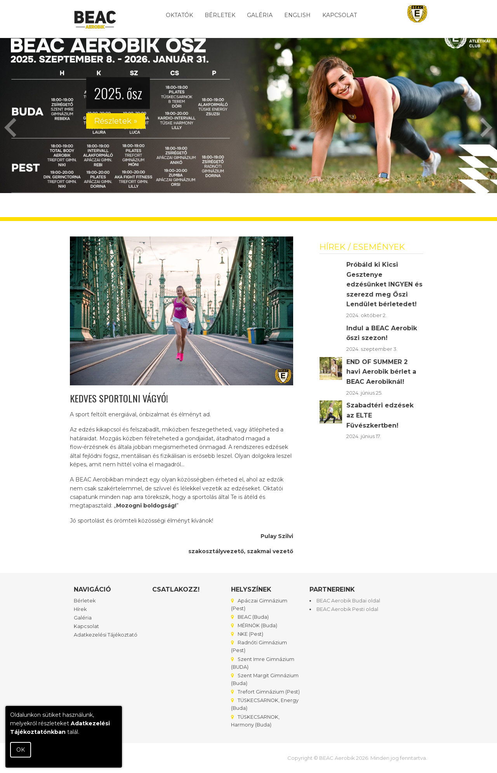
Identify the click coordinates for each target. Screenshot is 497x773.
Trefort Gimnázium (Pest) (265, 692)
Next (486, 127)
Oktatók (179, 15)
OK (20, 749)
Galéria (260, 15)
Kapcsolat (339, 15)
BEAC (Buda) (250, 617)
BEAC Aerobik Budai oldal (348, 601)
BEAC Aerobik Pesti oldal (347, 609)
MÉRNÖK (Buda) (254, 625)
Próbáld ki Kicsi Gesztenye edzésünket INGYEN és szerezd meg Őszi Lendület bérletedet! (384, 284)
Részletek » (115, 121)
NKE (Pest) (247, 634)
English (297, 15)
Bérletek (220, 15)
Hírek (80, 609)
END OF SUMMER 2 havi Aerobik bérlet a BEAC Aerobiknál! (381, 371)
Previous (10, 127)
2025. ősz (118, 93)
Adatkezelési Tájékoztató (105, 635)
